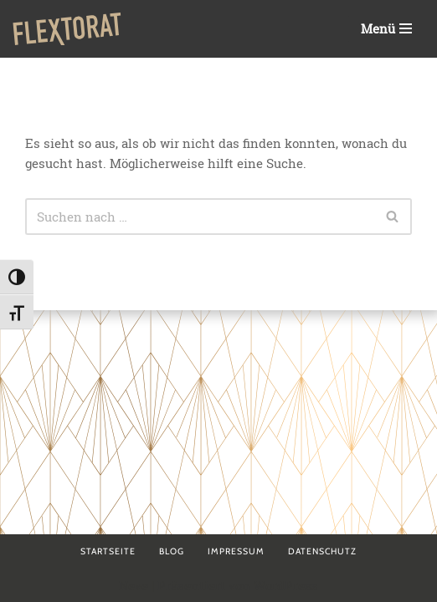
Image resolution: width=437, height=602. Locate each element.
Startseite (108, 551)
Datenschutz (322, 551)
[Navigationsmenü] (386, 28)
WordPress (286, 585)
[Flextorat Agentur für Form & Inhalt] (67, 29)
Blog (171, 551)
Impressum (236, 551)
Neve (133, 585)
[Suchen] (199, 216)
